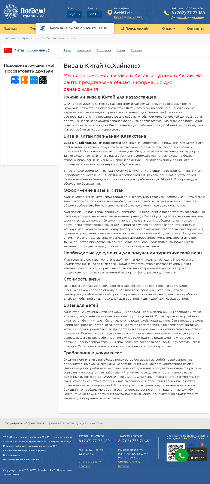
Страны (26, 38)
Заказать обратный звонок (187, 17)
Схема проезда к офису (128, 17)
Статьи (136, 50)
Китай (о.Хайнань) (50, 38)
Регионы (84, 50)
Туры (67, 50)
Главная (9, 38)
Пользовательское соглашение (21, 460)
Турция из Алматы (60, 423)
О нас (168, 28)
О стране (104, 50)
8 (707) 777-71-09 (133, 441)
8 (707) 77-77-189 (188, 13)
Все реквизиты (11, 455)
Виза (121, 50)
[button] (182, 456)
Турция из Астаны (89, 423)
